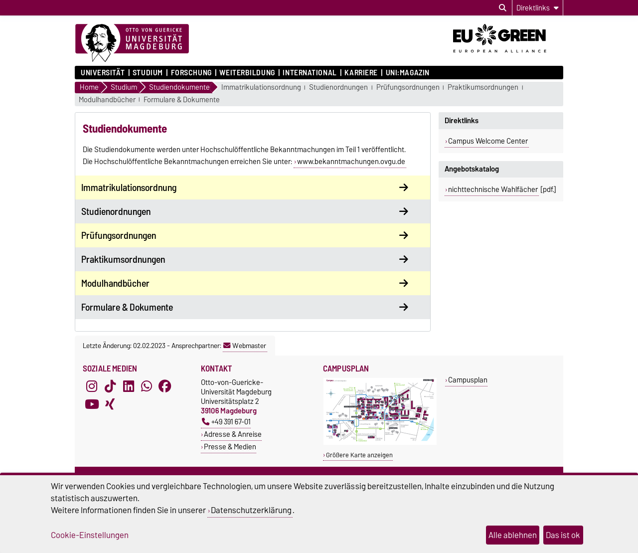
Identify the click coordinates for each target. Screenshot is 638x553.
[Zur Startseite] (132, 43)
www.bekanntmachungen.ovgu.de (351, 162)
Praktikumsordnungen (483, 87)
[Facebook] (165, 386)
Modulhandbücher (107, 100)
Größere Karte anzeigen (359, 455)
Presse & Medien (230, 446)
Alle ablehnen (512, 535)
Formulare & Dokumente (182, 100)
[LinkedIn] (129, 386)
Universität (103, 73)
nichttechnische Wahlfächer (493, 189)
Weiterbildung (247, 73)
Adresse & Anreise (233, 434)
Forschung (191, 73)
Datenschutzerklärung (251, 510)
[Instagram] (92, 386)
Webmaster (244, 346)
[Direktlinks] (537, 7)
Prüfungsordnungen (408, 87)
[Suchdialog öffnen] (502, 8)
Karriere (360, 73)
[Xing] (110, 404)
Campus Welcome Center (488, 141)
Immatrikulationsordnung (261, 87)
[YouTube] (92, 404)
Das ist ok (563, 535)
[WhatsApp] (147, 386)
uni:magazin (408, 73)
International (309, 73)
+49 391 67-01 (226, 421)
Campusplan (467, 379)
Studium (148, 73)
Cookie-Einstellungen (90, 535)
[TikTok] (110, 386)
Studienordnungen (338, 87)
